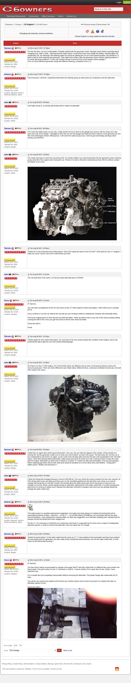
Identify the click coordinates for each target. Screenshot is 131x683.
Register (84, 36)
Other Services (48, 16)
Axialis (46, 669)
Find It (60, 16)
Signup (127, 2)
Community (34, 16)
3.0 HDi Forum (41, 24)
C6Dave (28, 669)
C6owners (9, 24)
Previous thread (89, 24)
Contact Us (71, 16)
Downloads (77, 664)
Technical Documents (16, 16)
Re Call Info (68, 664)
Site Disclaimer (29, 664)
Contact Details (41, 664)
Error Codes (87, 664)
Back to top (68, 650)
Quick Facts (59, 664)
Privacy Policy (7, 664)
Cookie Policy (18, 664)
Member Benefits (108, 36)
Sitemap (50, 664)
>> (20, 645)
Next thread (102, 24)
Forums (18, 24)
